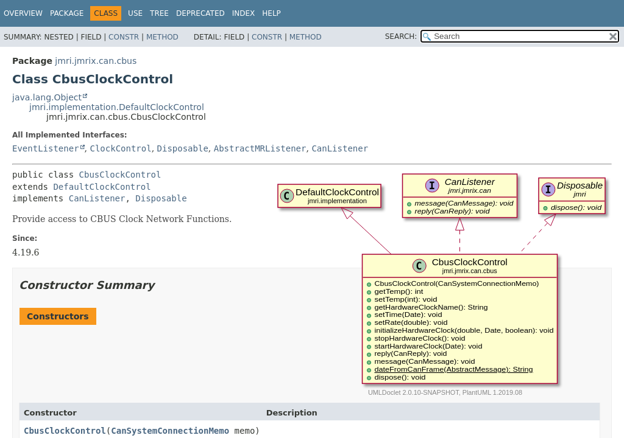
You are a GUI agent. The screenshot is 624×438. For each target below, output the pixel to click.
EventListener (45, 148)
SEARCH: (401, 36)
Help (271, 13)
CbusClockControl (120, 174)
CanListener (339, 148)
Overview (23, 13)
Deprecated (200, 13)
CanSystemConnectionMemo (170, 431)
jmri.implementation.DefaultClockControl (116, 107)
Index (243, 13)
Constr (123, 37)
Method (162, 37)
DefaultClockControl (102, 187)
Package (66, 13)
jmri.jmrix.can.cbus (95, 61)
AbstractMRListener (260, 148)
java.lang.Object (47, 97)
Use (135, 13)
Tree (159, 13)
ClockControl (120, 148)
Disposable (182, 148)
